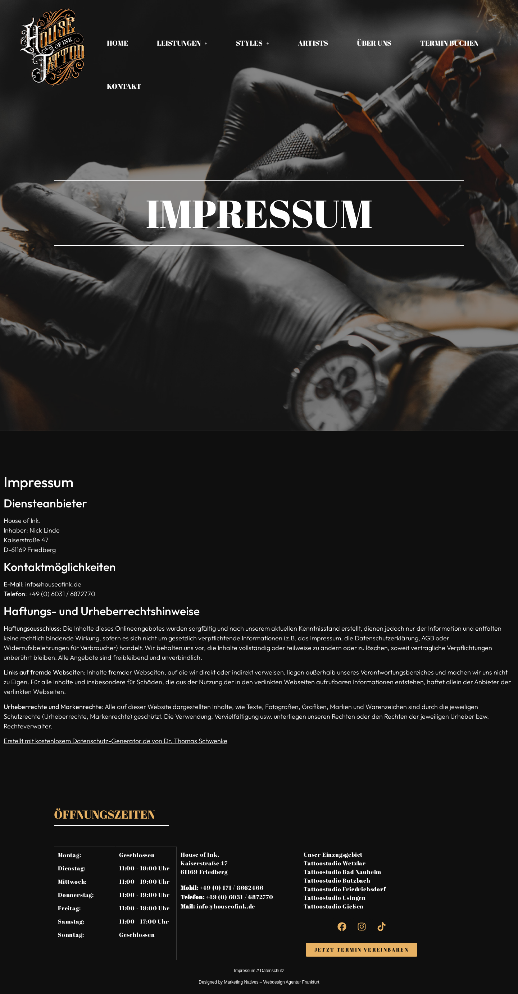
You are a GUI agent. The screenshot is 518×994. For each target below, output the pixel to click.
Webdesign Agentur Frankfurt (291, 982)
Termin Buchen (449, 43)
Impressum (244, 970)
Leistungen (182, 43)
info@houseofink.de (53, 584)
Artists (313, 43)
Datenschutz (272, 970)
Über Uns (374, 43)
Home (117, 43)
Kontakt (124, 86)
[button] (182, 43)
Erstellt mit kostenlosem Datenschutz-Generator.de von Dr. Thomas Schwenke (115, 741)
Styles (252, 43)
